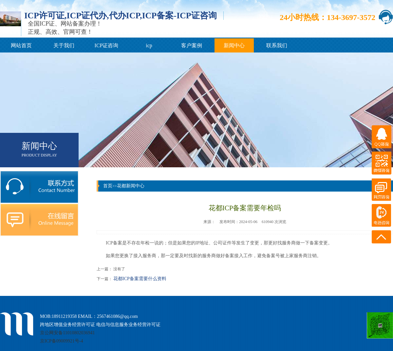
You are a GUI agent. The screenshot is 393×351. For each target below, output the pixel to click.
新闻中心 (234, 45)
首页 (107, 185)
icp (149, 45)
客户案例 (191, 45)
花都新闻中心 (130, 185)
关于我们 (63, 45)
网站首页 (21, 45)
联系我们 (276, 45)
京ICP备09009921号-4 (61, 341)
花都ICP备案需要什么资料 (139, 278)
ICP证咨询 (107, 45)
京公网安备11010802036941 (67, 332)
